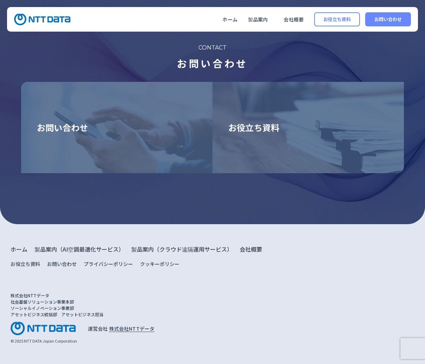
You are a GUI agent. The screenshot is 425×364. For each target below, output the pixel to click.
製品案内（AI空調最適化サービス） (79, 249)
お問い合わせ (388, 19)
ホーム (229, 19)
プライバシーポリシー (108, 263)
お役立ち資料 (337, 19)
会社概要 (294, 19)
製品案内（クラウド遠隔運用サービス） (182, 249)
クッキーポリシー (159, 263)
